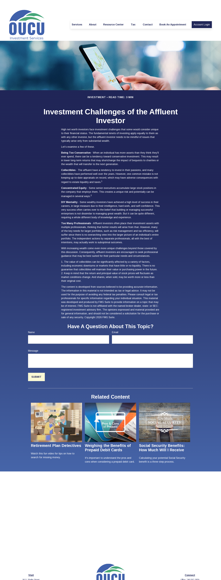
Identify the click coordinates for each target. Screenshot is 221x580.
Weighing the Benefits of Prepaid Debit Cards (108, 439)
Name (31, 323)
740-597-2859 (193, 571)
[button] (76, 16)
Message (33, 342)
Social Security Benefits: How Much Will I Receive (162, 439)
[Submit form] (36, 368)
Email (115, 323)
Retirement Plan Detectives (56, 437)
